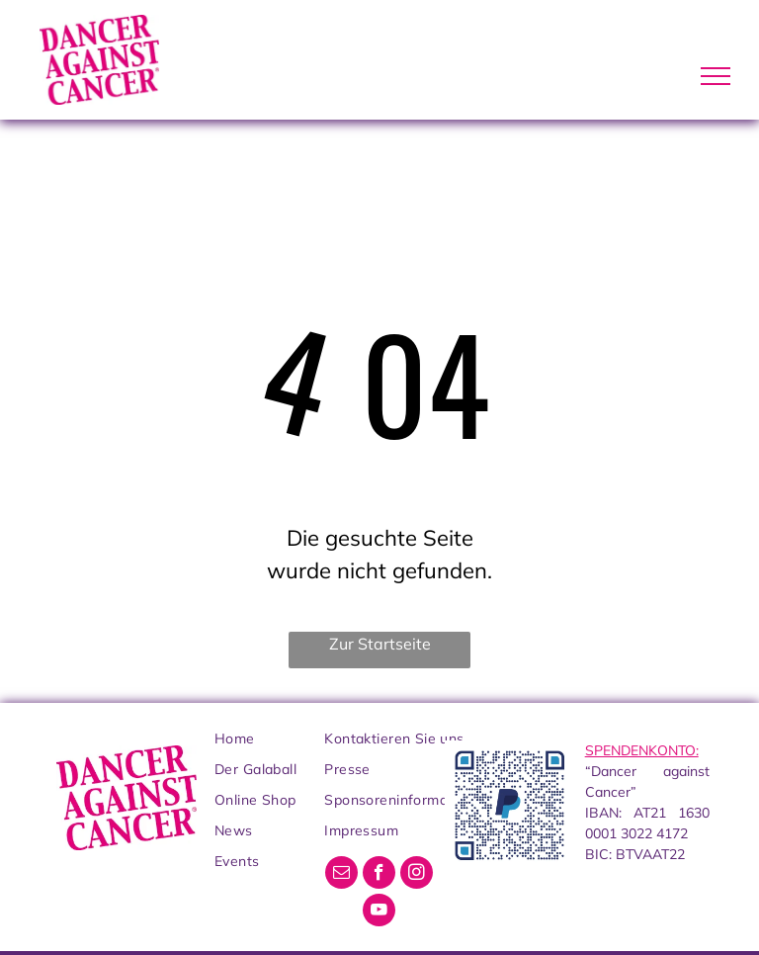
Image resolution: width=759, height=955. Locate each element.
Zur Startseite (380, 643)
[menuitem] (294, 739)
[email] (341, 875)
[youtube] (379, 912)
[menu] (715, 76)
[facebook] (379, 875)
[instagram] (416, 875)
